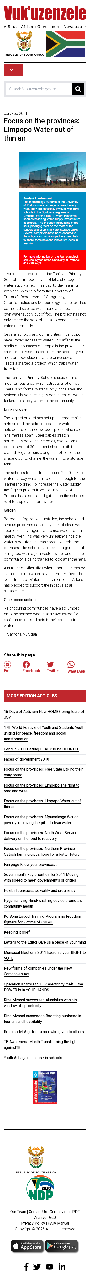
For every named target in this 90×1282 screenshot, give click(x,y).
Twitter (53, 667)
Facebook (31, 667)
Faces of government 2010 (26, 759)
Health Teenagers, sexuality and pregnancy (39, 890)
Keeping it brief (17, 932)
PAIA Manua (58, 1223)
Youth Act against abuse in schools (33, 1057)
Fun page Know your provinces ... (31, 864)
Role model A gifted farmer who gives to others (44, 1031)
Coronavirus (60, 1211)
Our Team (18, 1211)
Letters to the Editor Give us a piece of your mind (45, 942)
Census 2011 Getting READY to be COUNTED (41, 749)
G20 (52, 1217)
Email (8, 667)
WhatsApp (76, 667)
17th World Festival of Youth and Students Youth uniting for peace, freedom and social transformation (44, 733)
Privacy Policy (33, 1223)
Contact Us (38, 1211)
